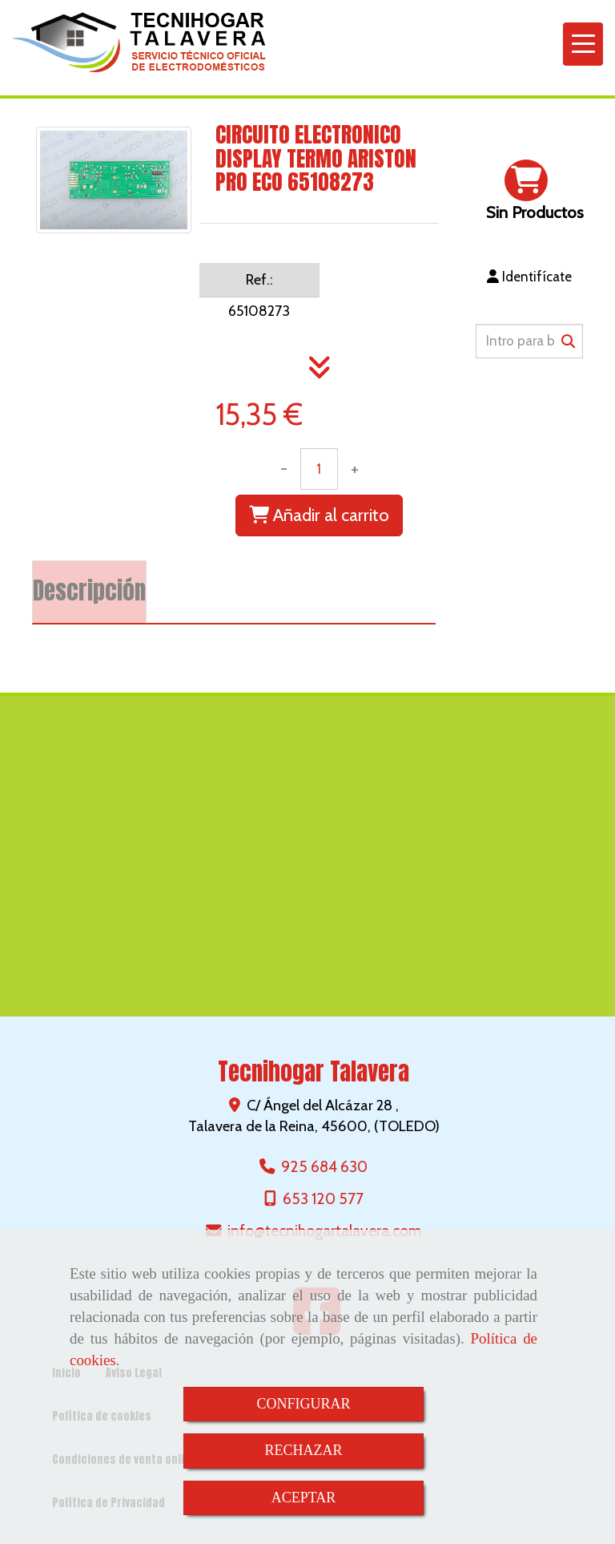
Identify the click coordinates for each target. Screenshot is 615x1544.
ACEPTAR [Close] (303, 1497)
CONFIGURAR (303, 1404)
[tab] (89, 592)
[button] (530, 276)
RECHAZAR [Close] (303, 1450)
